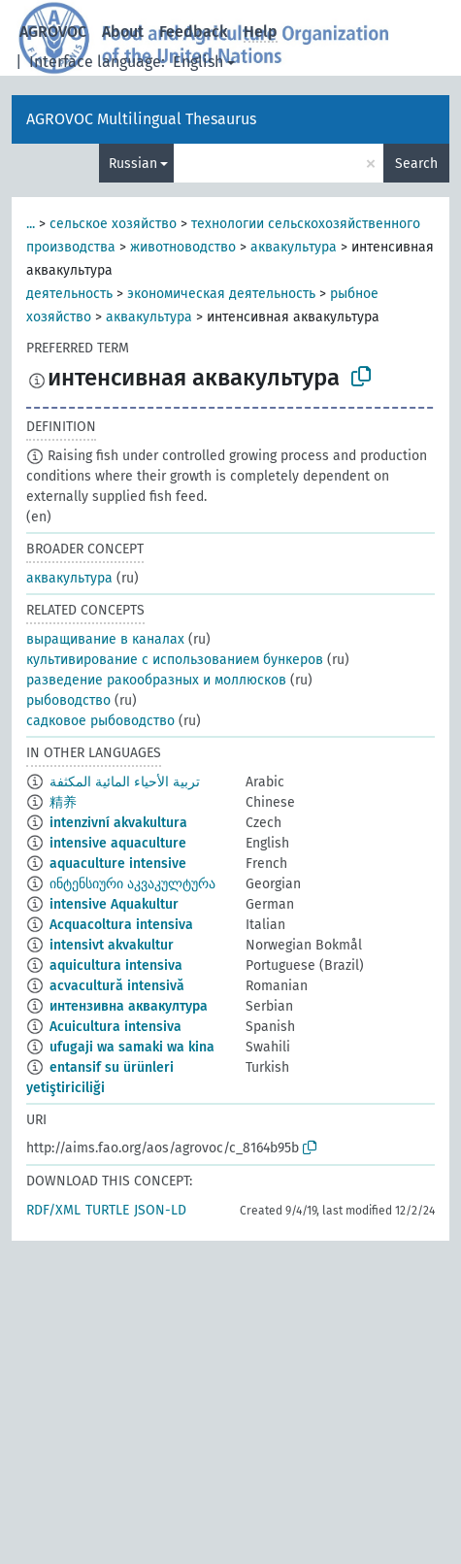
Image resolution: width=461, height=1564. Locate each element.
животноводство (183, 247)
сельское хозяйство (113, 224)
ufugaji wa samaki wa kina (131, 1047)
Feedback (193, 31)
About (123, 31)
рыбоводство (68, 700)
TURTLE (107, 1210)
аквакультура (293, 247)
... (30, 224)
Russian (133, 163)
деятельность (69, 293)
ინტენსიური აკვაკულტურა (132, 884)
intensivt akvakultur (111, 945)
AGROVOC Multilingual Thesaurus (141, 119)
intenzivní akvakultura (118, 823)
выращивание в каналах (105, 639)
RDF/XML (53, 1210)
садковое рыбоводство (100, 721)
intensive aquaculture (117, 843)
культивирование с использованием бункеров (174, 659)
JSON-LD (160, 1210)
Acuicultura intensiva (115, 1026)
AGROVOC (52, 31)
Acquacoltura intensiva (121, 924)
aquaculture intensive (117, 863)
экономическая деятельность (221, 293)
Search (416, 163)
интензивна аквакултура (128, 1006)
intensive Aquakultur (114, 904)
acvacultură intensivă (116, 986)
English (198, 61)
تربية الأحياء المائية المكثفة (124, 782)
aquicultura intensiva (115, 965)
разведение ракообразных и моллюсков (156, 680)
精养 (63, 802)
